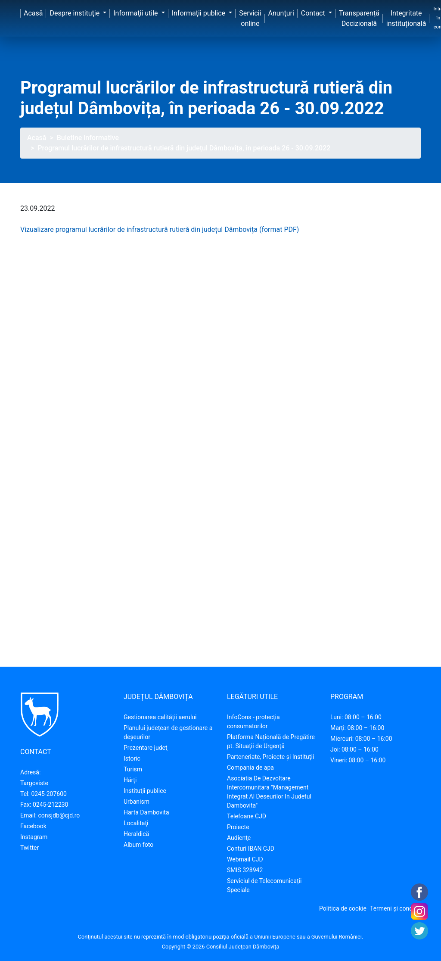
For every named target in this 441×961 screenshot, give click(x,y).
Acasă (33, 13)
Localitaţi (136, 823)
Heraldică (136, 833)
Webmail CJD (245, 859)
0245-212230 (50, 804)
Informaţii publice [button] (199, 13)
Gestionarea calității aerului (160, 717)
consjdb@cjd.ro (59, 815)
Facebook (33, 826)
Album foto (138, 844)
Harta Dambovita (146, 812)
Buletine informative (88, 138)
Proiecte (238, 827)
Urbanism (136, 801)
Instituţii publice (145, 790)
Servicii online (250, 18)
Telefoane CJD (246, 816)
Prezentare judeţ (146, 747)
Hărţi (130, 780)
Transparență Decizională (359, 18)
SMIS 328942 (245, 870)
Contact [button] (314, 13)
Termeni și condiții (394, 908)
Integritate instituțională (406, 18)
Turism (133, 769)
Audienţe (239, 837)
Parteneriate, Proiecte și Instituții (270, 756)
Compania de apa (250, 767)
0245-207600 (49, 793)
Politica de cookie (342, 908)
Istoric (132, 758)
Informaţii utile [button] (136, 13)
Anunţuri (281, 13)
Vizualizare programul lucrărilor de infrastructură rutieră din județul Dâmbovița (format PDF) (159, 229)
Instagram (33, 836)
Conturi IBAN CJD (250, 848)
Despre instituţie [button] (75, 13)
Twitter (29, 847)
